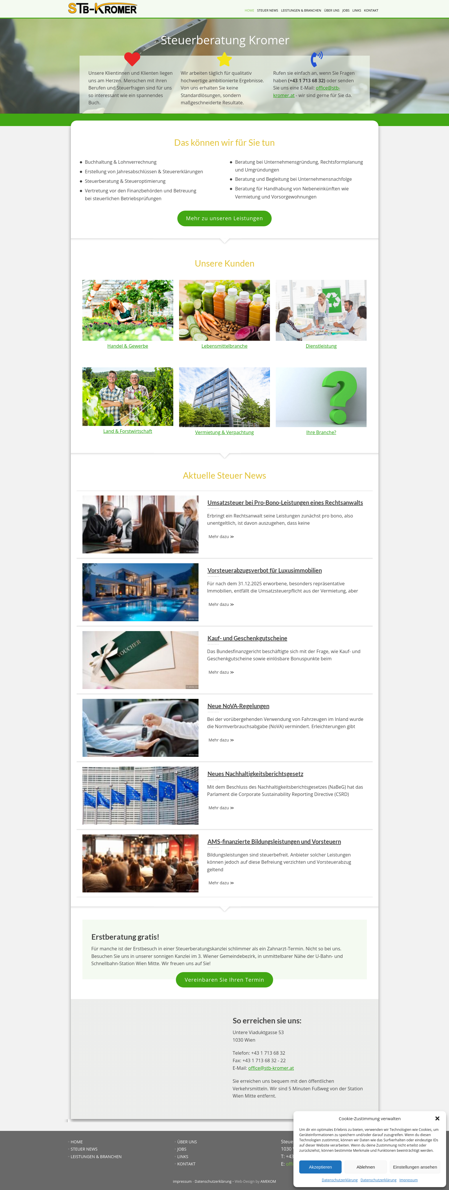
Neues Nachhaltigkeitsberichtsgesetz (225, 795)
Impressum (408, 1180)
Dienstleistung (321, 346)
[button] (437, 1118)
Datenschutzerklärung (340, 1180)
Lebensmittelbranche (224, 346)
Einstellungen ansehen (415, 1167)
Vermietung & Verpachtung (224, 432)
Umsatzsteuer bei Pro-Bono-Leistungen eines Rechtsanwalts (225, 524)
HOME (249, 10)
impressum (182, 1181)
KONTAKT (371, 10)
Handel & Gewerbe (127, 346)
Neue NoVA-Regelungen (225, 728)
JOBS (346, 10)
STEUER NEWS (267, 10)
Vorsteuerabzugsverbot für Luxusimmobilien (225, 592)
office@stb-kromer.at (271, 1068)
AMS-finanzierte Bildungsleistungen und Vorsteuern (225, 863)
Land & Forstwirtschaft (127, 431)
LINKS (356, 10)
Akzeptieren (320, 1167)
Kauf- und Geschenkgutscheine (225, 660)
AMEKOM (268, 1181)
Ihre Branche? (321, 432)
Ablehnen (365, 1167)
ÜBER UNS (331, 10)
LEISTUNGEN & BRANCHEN (301, 10)
